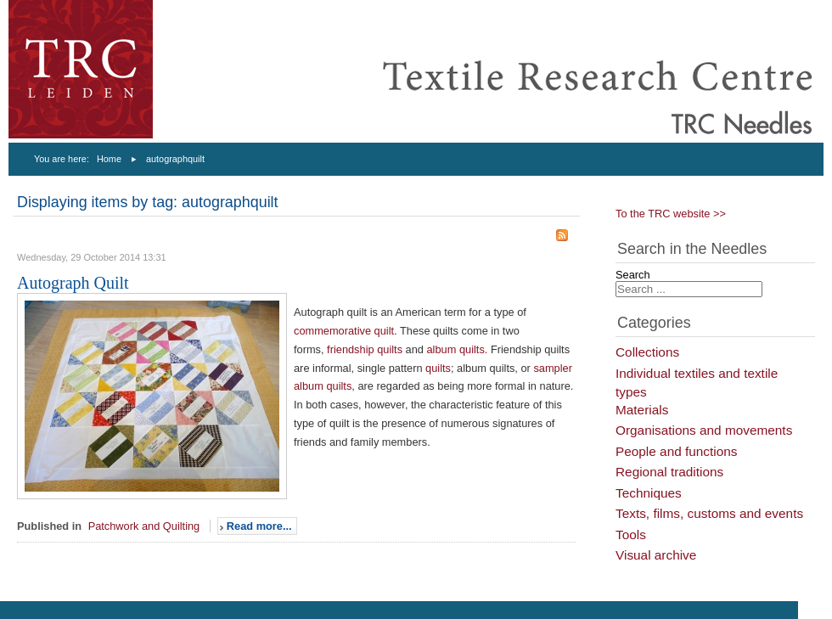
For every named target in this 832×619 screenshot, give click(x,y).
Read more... (259, 526)
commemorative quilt (344, 330)
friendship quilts (364, 349)
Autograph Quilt (73, 282)
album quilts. (457, 349)
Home (109, 159)
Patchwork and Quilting (144, 526)
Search (633, 274)
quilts (438, 368)
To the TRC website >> (671, 213)
